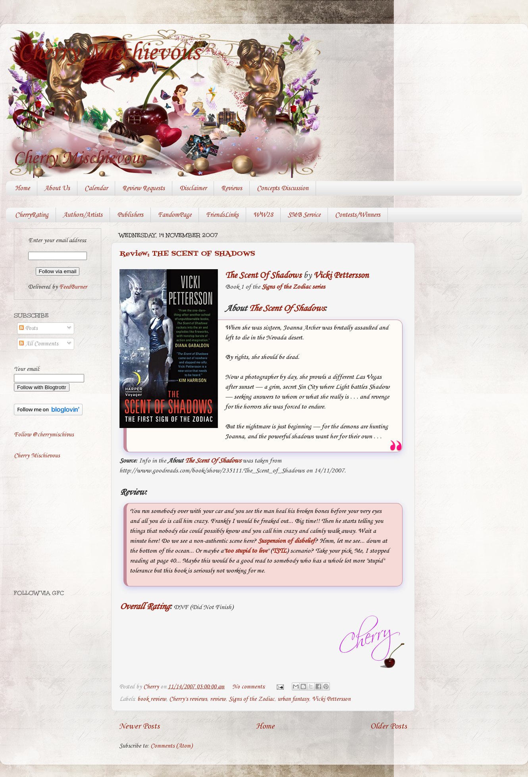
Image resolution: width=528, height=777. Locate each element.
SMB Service (304, 215)
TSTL (279, 551)
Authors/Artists (82, 215)
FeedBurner (73, 287)
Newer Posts (139, 726)
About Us (57, 188)
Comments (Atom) (171, 746)
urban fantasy (293, 699)
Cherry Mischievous (109, 53)
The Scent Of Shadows (263, 275)
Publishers (130, 215)
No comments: (249, 686)
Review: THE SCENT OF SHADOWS (187, 254)
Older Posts (388, 726)
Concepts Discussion (282, 188)
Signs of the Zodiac (251, 699)
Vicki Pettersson (341, 275)
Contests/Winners (357, 215)
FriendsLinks (222, 215)
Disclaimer (192, 188)
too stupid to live (246, 551)
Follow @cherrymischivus (43, 434)
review (217, 699)
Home (22, 188)
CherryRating (31, 215)
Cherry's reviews (188, 699)
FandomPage (174, 215)
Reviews (231, 188)
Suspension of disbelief (286, 541)
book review (151, 699)
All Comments (38, 343)
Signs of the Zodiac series (293, 287)
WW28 (263, 215)
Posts (28, 328)
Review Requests (143, 188)
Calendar (96, 188)
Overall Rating (144, 607)
